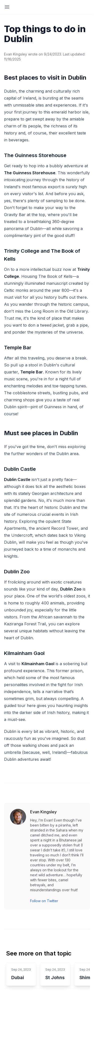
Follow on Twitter (44, 901)
